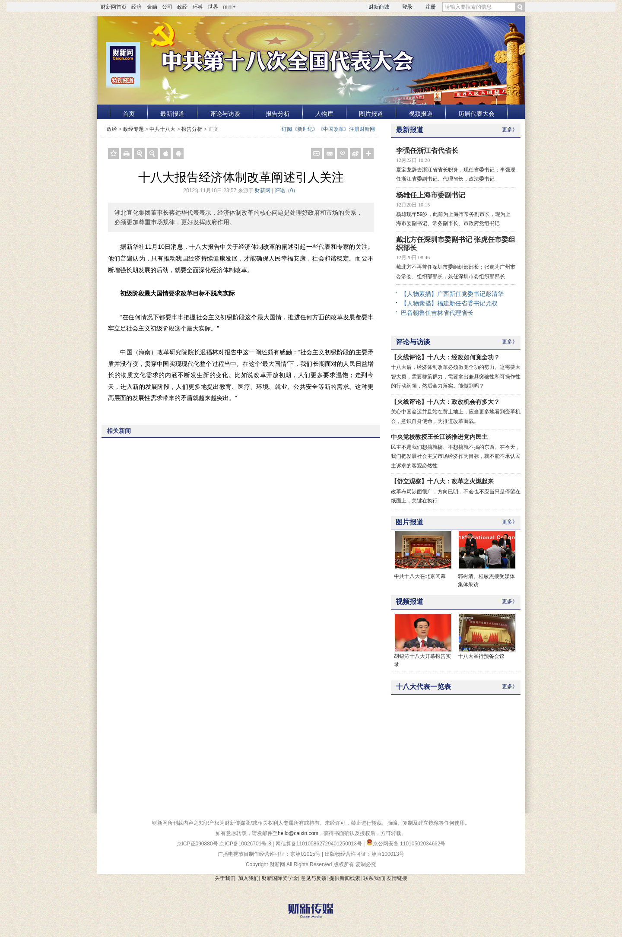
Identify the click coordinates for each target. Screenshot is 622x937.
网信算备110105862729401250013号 (319, 844)
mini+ (229, 7)
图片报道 (371, 113)
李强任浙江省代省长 (427, 150)
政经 (182, 7)
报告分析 (278, 113)
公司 (167, 7)
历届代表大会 (476, 113)
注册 (430, 7)
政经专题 (133, 129)
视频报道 (421, 113)
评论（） (286, 190)
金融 (152, 7)
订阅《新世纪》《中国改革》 (315, 129)
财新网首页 (114, 7)
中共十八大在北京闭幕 (420, 576)
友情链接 (397, 878)
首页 (129, 113)
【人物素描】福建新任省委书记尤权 (449, 303)
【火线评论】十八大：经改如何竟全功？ (445, 357)
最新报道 (172, 113)
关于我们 (225, 878)
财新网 (262, 190)
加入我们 (248, 878)
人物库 (324, 113)
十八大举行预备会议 (481, 656)
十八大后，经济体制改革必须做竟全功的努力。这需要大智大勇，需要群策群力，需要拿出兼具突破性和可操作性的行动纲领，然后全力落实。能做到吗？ (455, 376)
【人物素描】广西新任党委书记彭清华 (452, 293)
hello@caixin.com (298, 833)
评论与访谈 (225, 113)
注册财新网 (362, 129)
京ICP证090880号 (197, 844)
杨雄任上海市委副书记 (430, 195)
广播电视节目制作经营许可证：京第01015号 (269, 854)
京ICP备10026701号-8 (246, 844)
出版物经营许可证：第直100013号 (364, 854)
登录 (407, 7)
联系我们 (373, 878)
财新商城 (378, 7)
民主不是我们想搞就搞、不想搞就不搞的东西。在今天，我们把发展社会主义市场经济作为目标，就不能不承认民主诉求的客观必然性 (455, 456)
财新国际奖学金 (280, 878)
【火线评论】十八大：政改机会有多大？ (445, 401)
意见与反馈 (314, 878)
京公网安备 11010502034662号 (406, 844)
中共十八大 (162, 129)
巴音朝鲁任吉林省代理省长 (437, 312)
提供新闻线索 (344, 878)
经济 (136, 7)
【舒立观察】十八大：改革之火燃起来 (442, 481)
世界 (213, 7)
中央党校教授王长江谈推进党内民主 (439, 436)
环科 (198, 7)
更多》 (509, 130)
